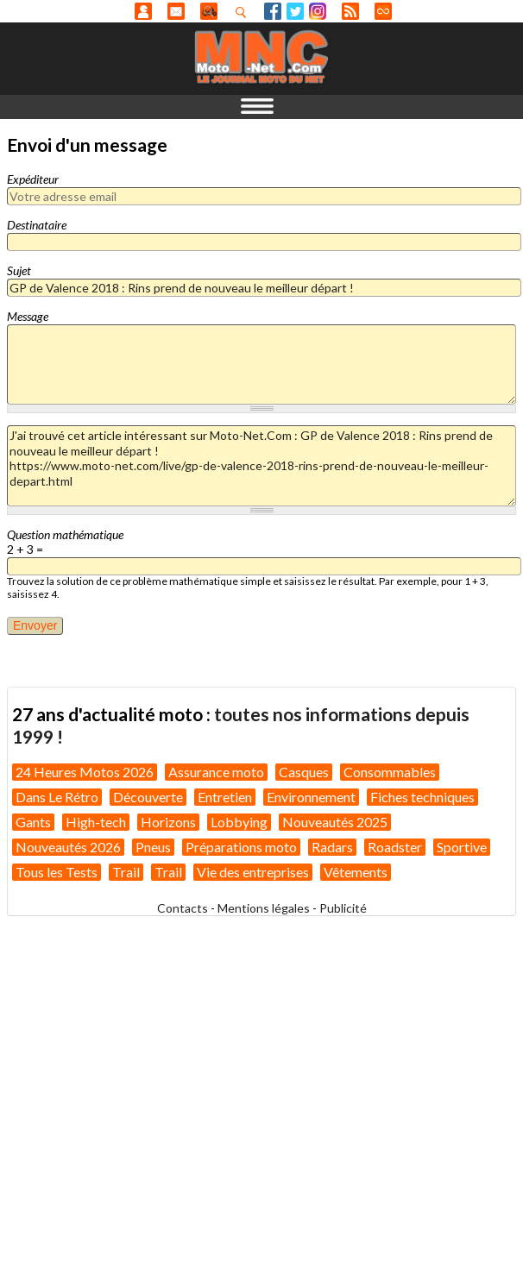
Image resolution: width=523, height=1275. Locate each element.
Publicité (343, 908)
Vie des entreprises (253, 872)
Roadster (395, 846)
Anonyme (143, 11)
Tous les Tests (57, 872)
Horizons (168, 821)
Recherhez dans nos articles (244, 12)
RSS (350, 11)
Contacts (182, 908)
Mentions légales (263, 908)
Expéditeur (33, 179)
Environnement (311, 796)
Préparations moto (241, 846)
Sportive (462, 846)
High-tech (96, 821)
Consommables (389, 771)
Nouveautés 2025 (335, 821)
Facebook (272, 11)
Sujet (19, 270)
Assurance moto (216, 771)
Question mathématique (65, 534)
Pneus (153, 846)
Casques (304, 771)
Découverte (148, 796)
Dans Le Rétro (57, 796)
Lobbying (239, 821)
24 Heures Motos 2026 (85, 771)
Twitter (295, 11)
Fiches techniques (422, 796)
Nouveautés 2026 (68, 846)
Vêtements (356, 872)
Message (27, 316)
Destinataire (36, 224)
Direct (383, 11)
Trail (126, 872)
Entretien (225, 796)
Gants (33, 821)
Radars (332, 846)
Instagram (317, 11)
